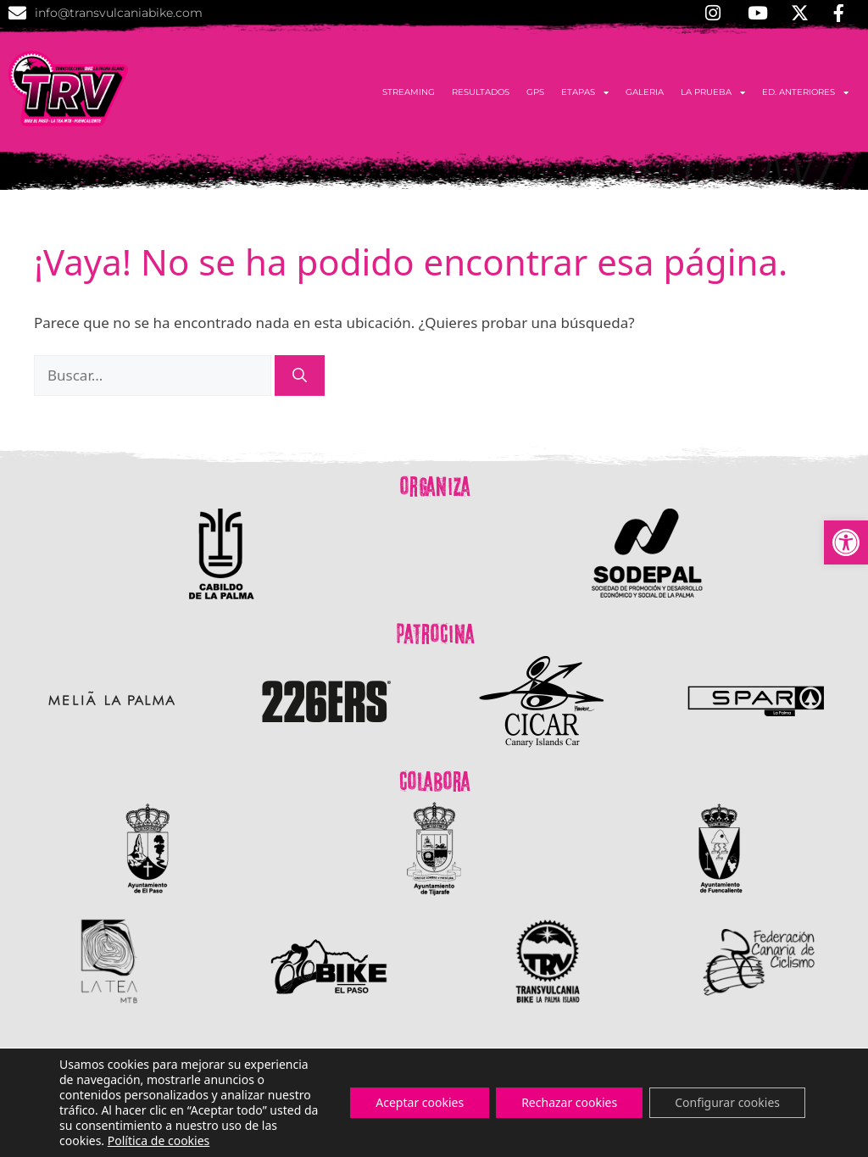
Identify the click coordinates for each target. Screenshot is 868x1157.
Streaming (408, 91)
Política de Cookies (719, 1128)
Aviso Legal (818, 1128)
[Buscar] (300, 375)
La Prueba (713, 92)
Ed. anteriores (805, 92)
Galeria (645, 91)
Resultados (480, 91)
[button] (846, 542)
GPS (535, 91)
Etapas (585, 92)
